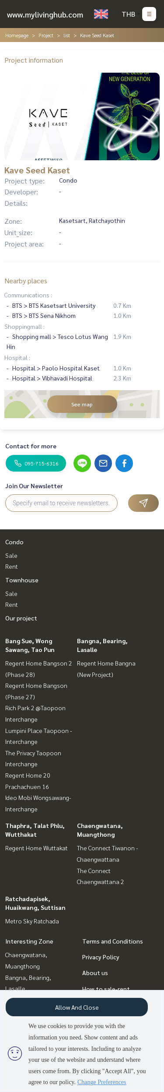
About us (95, 972)
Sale (11, 555)
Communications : (28, 295)
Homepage (16, 35)
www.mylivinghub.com (45, 14)
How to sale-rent (106, 989)
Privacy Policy (100, 957)
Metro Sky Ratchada (32, 921)
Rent (11, 566)
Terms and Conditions (112, 941)
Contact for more (30, 446)
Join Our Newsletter (34, 486)
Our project (21, 618)
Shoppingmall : (24, 326)
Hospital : (17, 357)
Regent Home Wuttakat (36, 848)
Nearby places (25, 280)
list (66, 35)
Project (45, 35)
